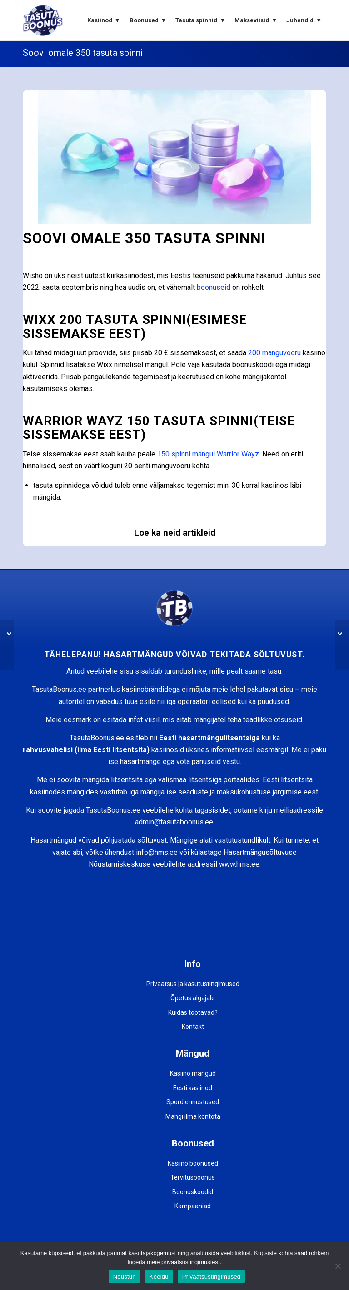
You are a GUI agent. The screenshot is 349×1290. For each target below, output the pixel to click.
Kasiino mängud (193, 1073)
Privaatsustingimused (211, 1276)
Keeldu (159, 1276)
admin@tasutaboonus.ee (174, 822)
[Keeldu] (337, 1265)
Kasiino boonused (193, 1163)
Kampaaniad (192, 1206)
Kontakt (193, 1026)
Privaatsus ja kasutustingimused (192, 983)
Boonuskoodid (192, 1192)
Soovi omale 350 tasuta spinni (83, 52)
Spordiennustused (192, 1102)
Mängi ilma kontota (192, 1116)
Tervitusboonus (192, 1177)
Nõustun (124, 1276)
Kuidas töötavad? (193, 1012)
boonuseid (213, 287)
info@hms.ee (157, 852)
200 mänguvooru (274, 352)
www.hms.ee (239, 864)
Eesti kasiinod (192, 1088)
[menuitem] (104, 20)
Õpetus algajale (192, 998)
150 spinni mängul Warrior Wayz (208, 454)
